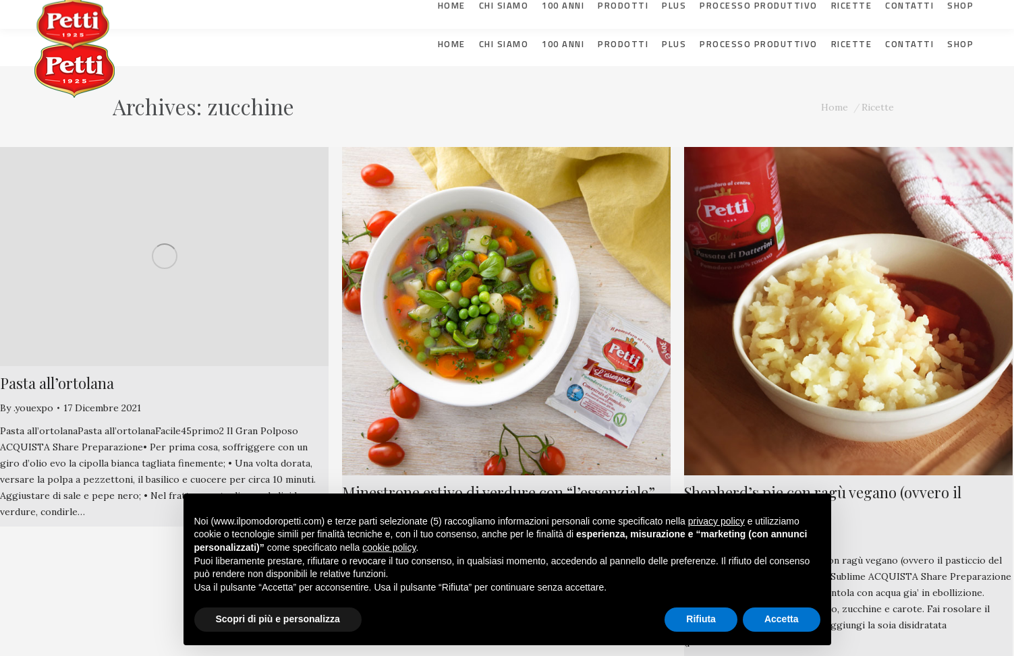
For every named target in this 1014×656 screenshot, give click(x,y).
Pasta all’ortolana (57, 383)
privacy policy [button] (716, 521)
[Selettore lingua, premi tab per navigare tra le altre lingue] (948, 10)
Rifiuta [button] (701, 619)
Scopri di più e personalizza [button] (278, 619)
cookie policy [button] (389, 547)
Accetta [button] (781, 619)
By (26, 408)
